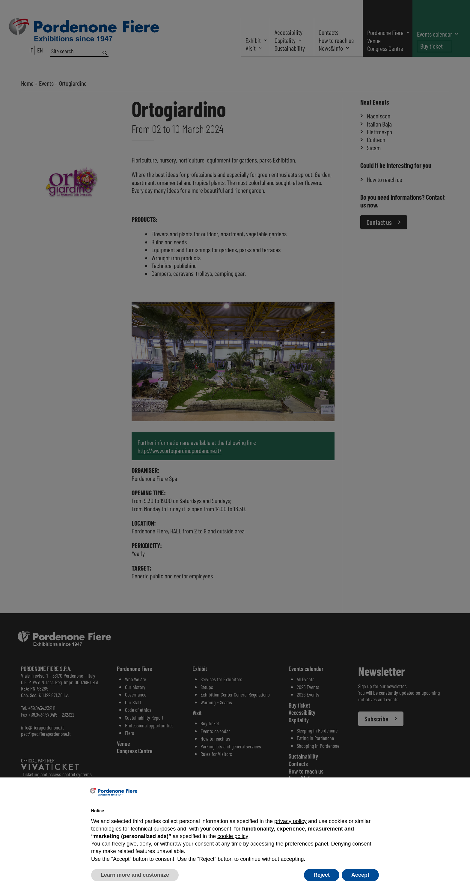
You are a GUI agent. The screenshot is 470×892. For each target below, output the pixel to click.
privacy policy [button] (290, 821)
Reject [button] (322, 875)
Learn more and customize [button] (135, 875)
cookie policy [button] (232, 836)
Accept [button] (360, 875)
